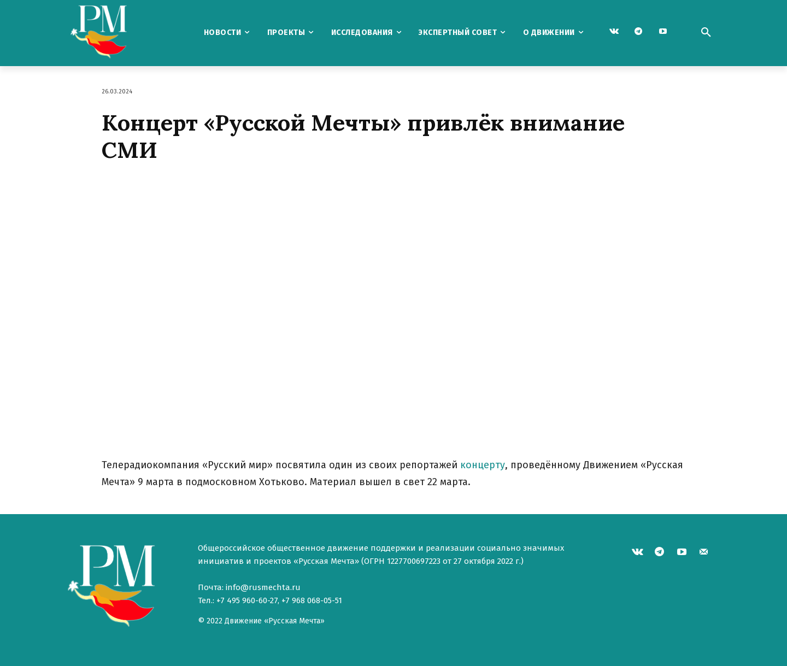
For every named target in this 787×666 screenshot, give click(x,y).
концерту (482, 465)
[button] (706, 33)
